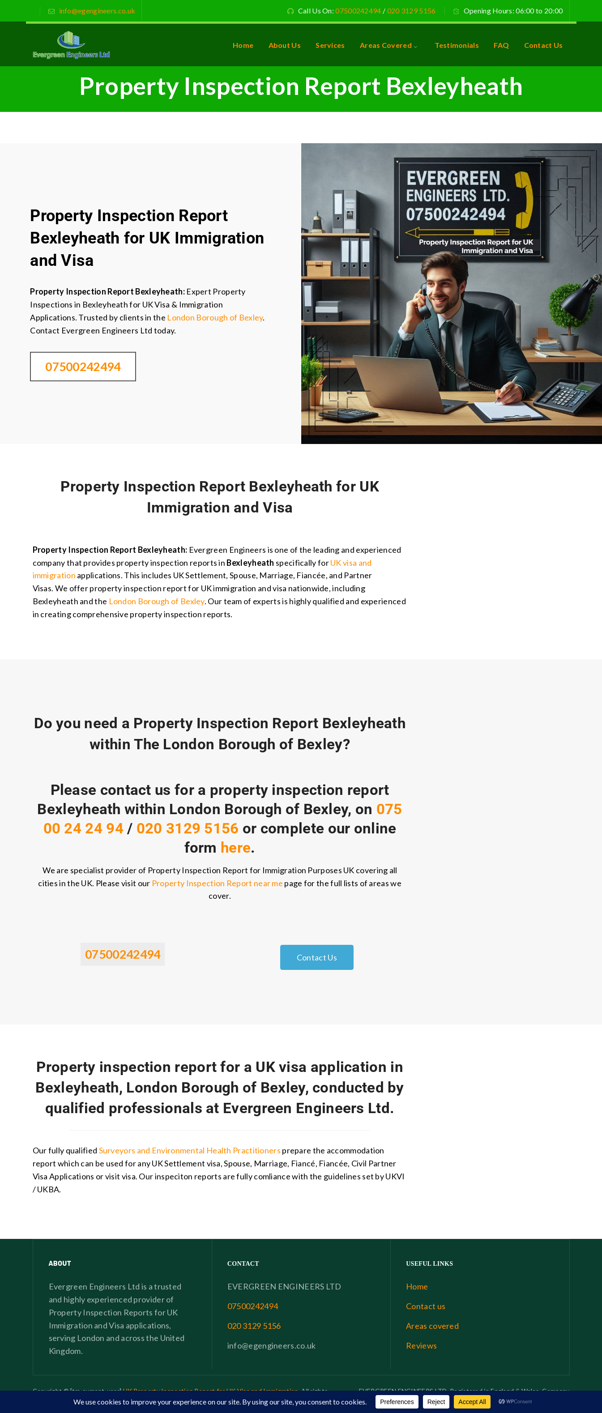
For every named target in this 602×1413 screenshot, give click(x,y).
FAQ (501, 45)
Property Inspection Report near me (217, 883)
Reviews (421, 1345)
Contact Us (543, 45)
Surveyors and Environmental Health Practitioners (190, 1150)
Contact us (425, 1306)
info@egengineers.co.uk (97, 10)
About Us (285, 45)
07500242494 (358, 10)
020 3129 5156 (411, 10)
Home (243, 45)
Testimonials (457, 45)
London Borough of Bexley (215, 317)
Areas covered (432, 1326)
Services (330, 45)
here (236, 847)
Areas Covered (386, 45)
